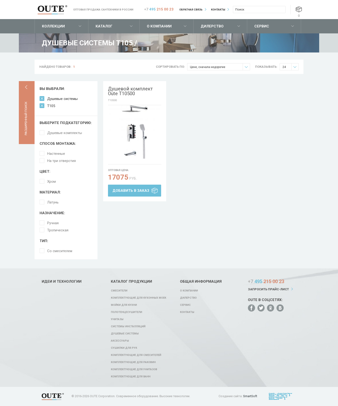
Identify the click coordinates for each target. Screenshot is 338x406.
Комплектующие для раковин (133, 362)
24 (290, 66)
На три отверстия (61, 161)
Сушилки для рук (124, 347)
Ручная (53, 223)
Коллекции (53, 26)
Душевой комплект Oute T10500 (130, 91)
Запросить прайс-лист (268, 289)
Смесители (119, 290)
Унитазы (117, 319)
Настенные (56, 153)
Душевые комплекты (64, 133)
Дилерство (212, 26)
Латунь (53, 202)
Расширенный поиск (26, 118)
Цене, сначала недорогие (220, 66)
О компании (159, 26)
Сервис (261, 26)
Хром (51, 181)
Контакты (218, 9)
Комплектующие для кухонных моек (138, 297)
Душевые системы (62, 99)
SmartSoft (250, 396)
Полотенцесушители (126, 312)
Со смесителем (59, 251)
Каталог (104, 26)
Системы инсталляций (128, 326)
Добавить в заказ (131, 190)
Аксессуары (120, 340)
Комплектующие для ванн (130, 376)
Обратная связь (191, 9)
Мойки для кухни (124, 305)
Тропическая (57, 230)
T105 (51, 106)
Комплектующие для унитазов (134, 369)
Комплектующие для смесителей (136, 355)
